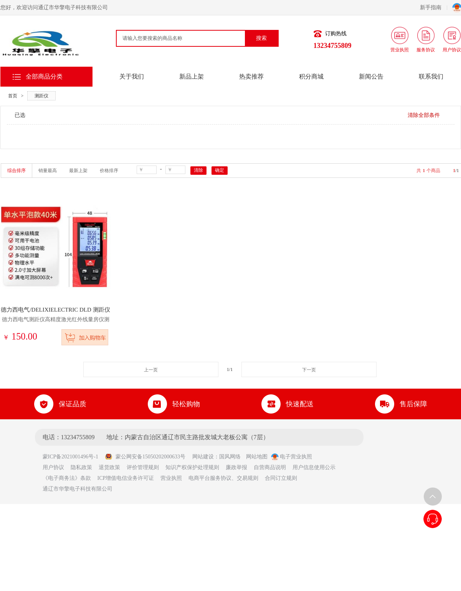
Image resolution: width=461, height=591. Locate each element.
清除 (198, 170)
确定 (219, 170)
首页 (12, 95)
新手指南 (433, 7)
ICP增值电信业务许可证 (125, 478)
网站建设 (203, 457)
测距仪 (41, 95)
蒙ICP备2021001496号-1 (73, 457)
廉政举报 (236, 467)
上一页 (151, 370)
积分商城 (311, 76)
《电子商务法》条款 (67, 478)
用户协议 (53, 467)
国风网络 (230, 457)
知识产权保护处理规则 (192, 467)
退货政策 (109, 467)
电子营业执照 (291, 457)
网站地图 (257, 457)
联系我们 (431, 76)
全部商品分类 (44, 76)
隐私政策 (81, 467)
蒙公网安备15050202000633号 (145, 457)
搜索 (261, 38)
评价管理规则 (143, 467)
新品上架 (191, 76)
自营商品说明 (270, 467)
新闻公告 (371, 76)
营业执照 (171, 478)
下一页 (309, 370)
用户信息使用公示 (313, 467)
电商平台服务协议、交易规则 (223, 478)
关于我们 (131, 76)
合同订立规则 (281, 478)
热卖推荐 (251, 76)
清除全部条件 (424, 115)
